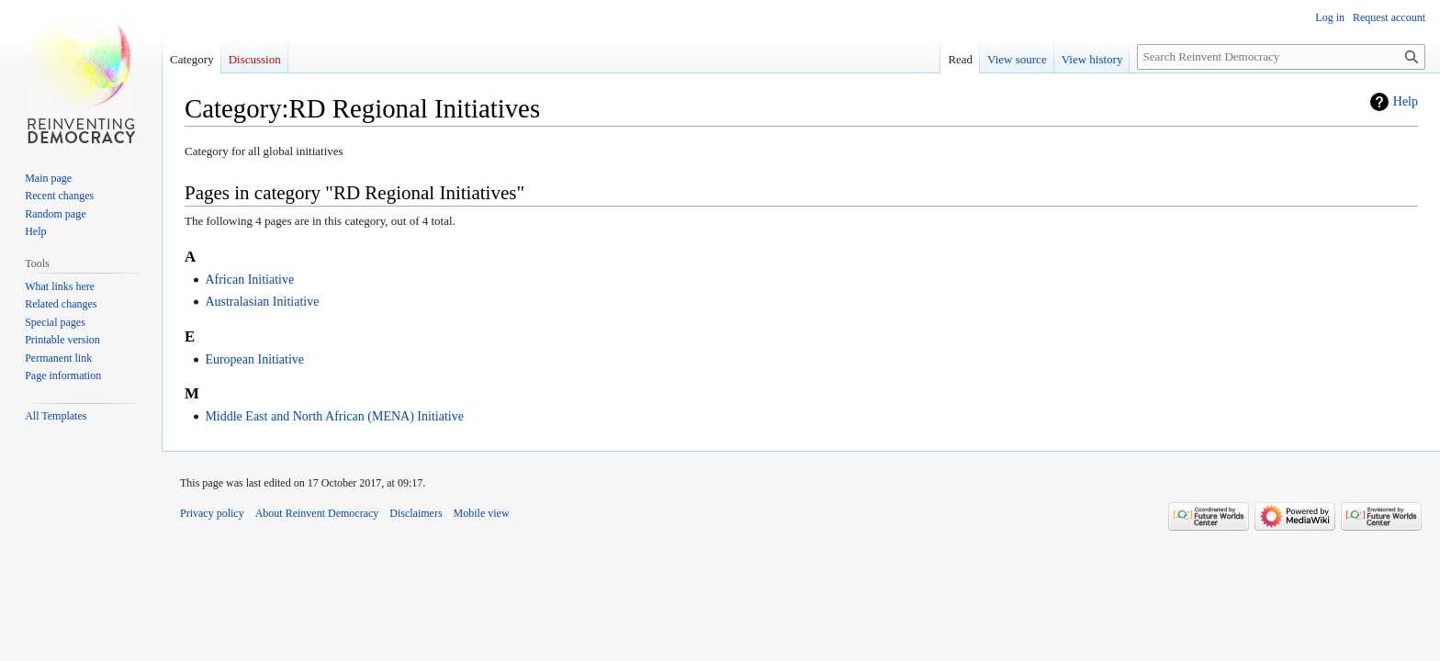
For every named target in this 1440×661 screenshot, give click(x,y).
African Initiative (249, 279)
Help (1405, 101)
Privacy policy (212, 513)
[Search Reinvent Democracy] (1281, 57)
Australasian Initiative (262, 301)
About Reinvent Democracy (317, 513)
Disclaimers (415, 513)
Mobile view (482, 513)
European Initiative (254, 359)
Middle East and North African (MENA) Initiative (334, 416)
